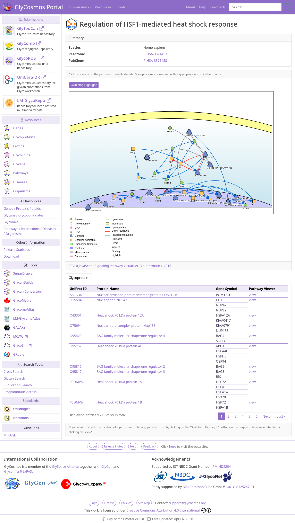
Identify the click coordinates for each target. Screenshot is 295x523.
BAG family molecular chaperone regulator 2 (131, 366)
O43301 (76, 315)
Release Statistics (16, 249)
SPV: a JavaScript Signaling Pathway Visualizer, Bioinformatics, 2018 (120, 266)
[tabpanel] (178, 352)
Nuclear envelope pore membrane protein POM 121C (137, 295)
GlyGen (107, 466)
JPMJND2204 (221, 466)
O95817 (76, 371)
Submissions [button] (79, 7)
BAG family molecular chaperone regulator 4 (131, 336)
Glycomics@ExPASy (18, 471)
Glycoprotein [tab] (78, 277)
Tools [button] (121, 7)
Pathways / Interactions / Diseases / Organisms (29, 231)
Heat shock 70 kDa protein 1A (119, 382)
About (191, 7)
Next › (267, 416)
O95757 (76, 346)
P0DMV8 (76, 382)
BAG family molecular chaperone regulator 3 (131, 371)
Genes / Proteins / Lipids (22, 208)
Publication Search (17, 385)
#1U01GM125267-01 (238, 487)
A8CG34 (76, 295)
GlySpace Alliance (65, 466)
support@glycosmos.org (187, 503)
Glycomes (10, 222)
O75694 (76, 325)
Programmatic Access (19, 392)
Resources (30, 120)
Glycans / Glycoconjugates (23, 215)
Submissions (30, 19)
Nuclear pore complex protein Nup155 (126, 325)
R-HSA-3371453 (155, 54)
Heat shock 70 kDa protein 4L (119, 346)
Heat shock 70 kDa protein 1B (119, 402)
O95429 (76, 336)
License (109, 503)
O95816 (76, 366)
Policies (126, 503)
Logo (94, 503)
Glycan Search (14, 378)
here (172, 446)
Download (11, 256)
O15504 (76, 300)
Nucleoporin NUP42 (112, 300)
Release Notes (113, 446)
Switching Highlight (83, 85)
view (252, 295)
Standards (31, 400)
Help (202, 7)
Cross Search (13, 371)
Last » (281, 416)
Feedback (217, 7)
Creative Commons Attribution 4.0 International (168, 510)
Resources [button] (103, 7)
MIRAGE (9, 435)
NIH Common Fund (197, 487)
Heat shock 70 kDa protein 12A (120, 315)
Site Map (144, 503)
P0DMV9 (76, 402)
